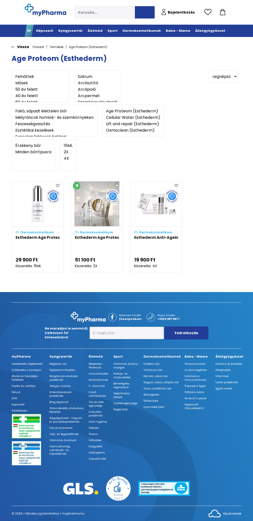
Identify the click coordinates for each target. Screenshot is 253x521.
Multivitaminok (98, 380)
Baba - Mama (196, 356)
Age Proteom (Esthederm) (88, 47)
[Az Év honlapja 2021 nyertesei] (118, 488)
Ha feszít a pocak (195, 398)
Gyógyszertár (60, 356)
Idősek (40, 83)
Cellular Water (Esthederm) (133, 117)
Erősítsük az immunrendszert (195, 378)
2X (68, 152)
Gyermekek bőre (154, 407)
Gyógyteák (95, 446)
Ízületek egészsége (125, 403)
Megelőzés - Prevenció (96, 365)
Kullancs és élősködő (228, 364)
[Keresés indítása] (145, 12)
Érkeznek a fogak (195, 386)
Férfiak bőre (151, 401)
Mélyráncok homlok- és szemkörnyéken (54, 117)
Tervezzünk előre (195, 364)
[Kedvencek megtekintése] (209, 12)
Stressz (93, 434)
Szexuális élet (97, 459)
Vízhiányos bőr (153, 370)
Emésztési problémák (96, 413)
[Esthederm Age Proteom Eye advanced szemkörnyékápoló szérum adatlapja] (37, 227)
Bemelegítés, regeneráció (121, 385)
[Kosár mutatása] (222, 12)
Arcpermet (97, 96)
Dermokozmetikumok (162, 356)
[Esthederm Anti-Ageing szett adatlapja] (156, 227)
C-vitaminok (97, 386)
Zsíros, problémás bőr (157, 388)
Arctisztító (97, 83)
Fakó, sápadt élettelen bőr (54, 111)
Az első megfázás (196, 370)
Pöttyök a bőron (194, 392)
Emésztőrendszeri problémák (60, 394)
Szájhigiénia (97, 452)
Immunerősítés (98, 374)
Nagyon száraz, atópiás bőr (161, 382)
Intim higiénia (98, 422)
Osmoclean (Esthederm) (133, 130)
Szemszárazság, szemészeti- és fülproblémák (59, 450)
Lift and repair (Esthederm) (133, 124)
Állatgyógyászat (229, 356)
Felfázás (94, 428)
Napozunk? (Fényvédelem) (194, 406)
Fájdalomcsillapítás (62, 370)
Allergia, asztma (59, 386)
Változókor (95, 440)
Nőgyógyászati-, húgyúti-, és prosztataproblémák (66, 420)
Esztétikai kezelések (54, 130)
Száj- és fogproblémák (64, 434)
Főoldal (38, 47)
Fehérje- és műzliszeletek (121, 375)
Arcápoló (97, 89)
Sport (118, 356)
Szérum (97, 76)
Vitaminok (222, 376)
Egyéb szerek (223, 388)
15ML (68, 145)
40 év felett (40, 96)
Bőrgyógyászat (58, 402)
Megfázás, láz (58, 364)
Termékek (56, 47)
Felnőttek (40, 76)
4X (68, 158)
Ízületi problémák (226, 382)
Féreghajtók (222, 370)
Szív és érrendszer (61, 428)
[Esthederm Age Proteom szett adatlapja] (97, 227)
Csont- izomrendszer (97, 394)
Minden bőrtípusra (33, 152)
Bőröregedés (151, 395)
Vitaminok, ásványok (62, 440)
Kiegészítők (120, 409)
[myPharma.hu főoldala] (45, 10)
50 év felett (40, 89)
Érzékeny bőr (33, 145)
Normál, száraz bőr (156, 376)
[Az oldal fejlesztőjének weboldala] (225, 513)
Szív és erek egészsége (96, 404)
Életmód (96, 356)
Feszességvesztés (54, 124)
